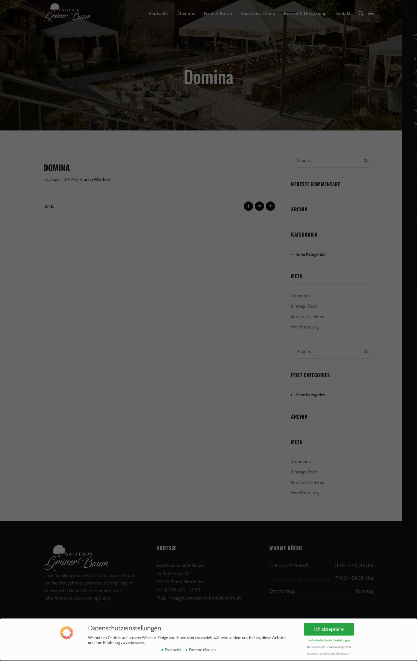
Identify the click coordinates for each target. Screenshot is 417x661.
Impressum (344, 645)
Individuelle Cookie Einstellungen (329, 632)
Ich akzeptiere (329, 621)
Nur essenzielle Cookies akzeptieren (329, 638)
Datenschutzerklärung (321, 645)
